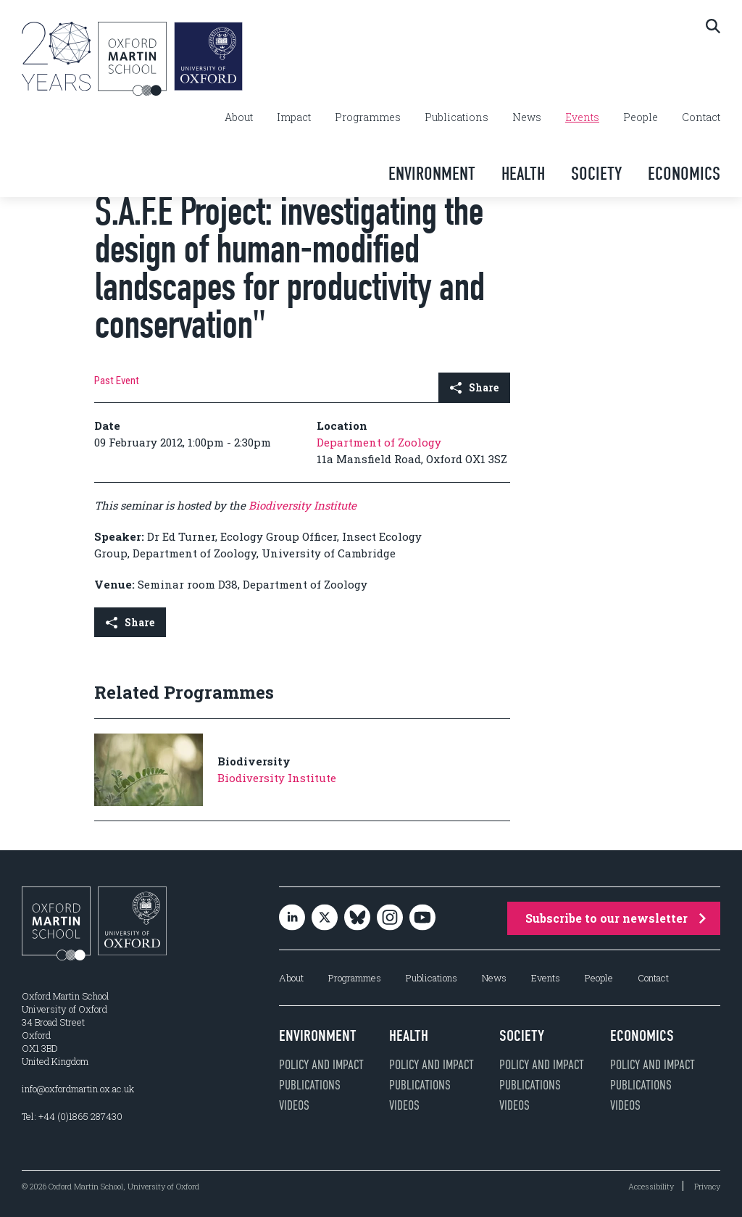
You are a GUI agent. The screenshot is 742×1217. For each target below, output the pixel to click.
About (239, 117)
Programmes (368, 117)
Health (523, 173)
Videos (294, 1105)
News (526, 117)
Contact (701, 117)
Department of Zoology (379, 442)
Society (596, 173)
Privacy (707, 1186)
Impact (294, 117)
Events (582, 117)
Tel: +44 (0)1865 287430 (72, 1116)
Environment (431, 173)
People (640, 117)
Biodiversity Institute (303, 505)
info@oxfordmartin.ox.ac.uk (78, 1088)
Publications (456, 117)
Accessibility (651, 1186)
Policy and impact (321, 1064)
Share (474, 387)
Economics (684, 173)
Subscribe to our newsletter (615, 918)
